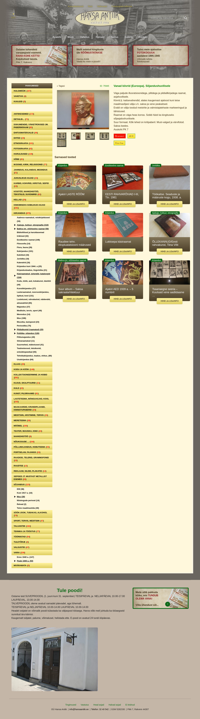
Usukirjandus (25, 359)
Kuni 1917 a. (25, 493)
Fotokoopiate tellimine (122, 6)
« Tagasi (61, 86)
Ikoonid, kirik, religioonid (30, 164)
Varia (19, 552)
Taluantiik (22, 526)
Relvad (21, 504)
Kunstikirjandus (26, 288)
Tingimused (70, 705)
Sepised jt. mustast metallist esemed (30, 477)
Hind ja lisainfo (76, 204)
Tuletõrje (21, 542)
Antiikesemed (24, 114)
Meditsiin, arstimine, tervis (31, 415)
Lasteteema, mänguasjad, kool (31, 400)
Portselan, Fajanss (27, 452)
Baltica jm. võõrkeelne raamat (33, 229)
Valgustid (21, 547)
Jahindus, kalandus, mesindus (30, 171)
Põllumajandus (26, 337)
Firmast (100, 37)
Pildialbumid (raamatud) (30, 329)
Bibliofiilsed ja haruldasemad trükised (30, 234)
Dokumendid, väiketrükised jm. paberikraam (31, 125)
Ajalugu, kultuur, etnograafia (33, 225)
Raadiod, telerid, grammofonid (31, 459)
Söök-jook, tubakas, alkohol (30, 514)
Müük (70, 37)
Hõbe (19, 159)
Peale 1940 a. (25, 561)
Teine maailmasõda (28, 508)
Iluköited (23, 255)
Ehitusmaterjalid (26, 133)
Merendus (23, 314)
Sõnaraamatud (26, 341)
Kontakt (143, 37)
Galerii (128, 37)
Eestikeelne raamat (28, 240)
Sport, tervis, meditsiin (29, 521)
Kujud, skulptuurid (27, 383)
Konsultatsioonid (75, 6)
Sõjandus (22, 484)
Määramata (22, 565)
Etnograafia (24, 143)
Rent (90, 6)
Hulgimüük (22, 91)
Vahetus (84, 37)
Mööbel (21, 426)
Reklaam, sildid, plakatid (30, 471)
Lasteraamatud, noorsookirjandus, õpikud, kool (33, 294)
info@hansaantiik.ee (79, 709)
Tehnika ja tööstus (27, 531)
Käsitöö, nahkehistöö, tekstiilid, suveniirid (27, 192)
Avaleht (56, 37)
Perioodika (24, 326)
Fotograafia (23, 148)
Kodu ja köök (24, 369)
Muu (21, 318)
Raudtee (21, 466)
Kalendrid (23, 262)
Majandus (23, 307)
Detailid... (21, 119)
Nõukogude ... (24, 441)
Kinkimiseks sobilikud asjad (29, 206)
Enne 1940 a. (25, 557)
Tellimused (102, 6)
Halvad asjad (115, 705)
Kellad (20, 200)
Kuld (19, 388)
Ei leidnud (130, 705)
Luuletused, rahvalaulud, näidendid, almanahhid (34, 301)
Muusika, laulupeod (28, 322)
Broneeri (119, 136)
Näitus (114, 37)
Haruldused (23, 154)
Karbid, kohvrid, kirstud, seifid (31, 184)
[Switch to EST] (14, 16)
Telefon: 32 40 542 (100, 709)
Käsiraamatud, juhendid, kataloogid (33, 276)
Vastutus (85, 705)
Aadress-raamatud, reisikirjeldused (33, 219)
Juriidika (23, 259)
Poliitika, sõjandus (28, 333)
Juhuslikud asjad (26, 178)
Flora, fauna (24, 247)
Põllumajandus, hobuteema (32, 447)
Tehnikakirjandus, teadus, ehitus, (34, 356)
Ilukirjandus (25, 251)
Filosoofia (23, 243)
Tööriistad (22, 536)
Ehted (19, 138)
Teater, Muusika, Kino (28, 431)
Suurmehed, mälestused (30, 345)
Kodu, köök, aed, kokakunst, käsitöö (34, 283)
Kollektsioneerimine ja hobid (30, 376)
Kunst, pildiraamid (26, 393)
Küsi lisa (119, 143)
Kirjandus (22, 213)
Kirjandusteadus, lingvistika (32, 270)
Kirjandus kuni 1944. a (29, 266)
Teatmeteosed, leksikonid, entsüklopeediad (29, 350)
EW (20, 489)
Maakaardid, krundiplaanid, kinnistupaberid (29, 408)
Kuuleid (20, 101)
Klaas (19, 364)
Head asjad (98, 705)
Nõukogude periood (28, 500)
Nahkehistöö (23, 436)
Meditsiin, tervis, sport (29, 310)
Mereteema (22, 420)
